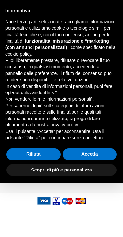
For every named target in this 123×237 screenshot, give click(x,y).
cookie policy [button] (18, 108)
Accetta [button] (89, 208)
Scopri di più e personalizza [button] (61, 223)
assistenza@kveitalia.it (91, 4)
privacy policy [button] (64, 178)
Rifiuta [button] (33, 208)
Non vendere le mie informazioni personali (48, 153)
